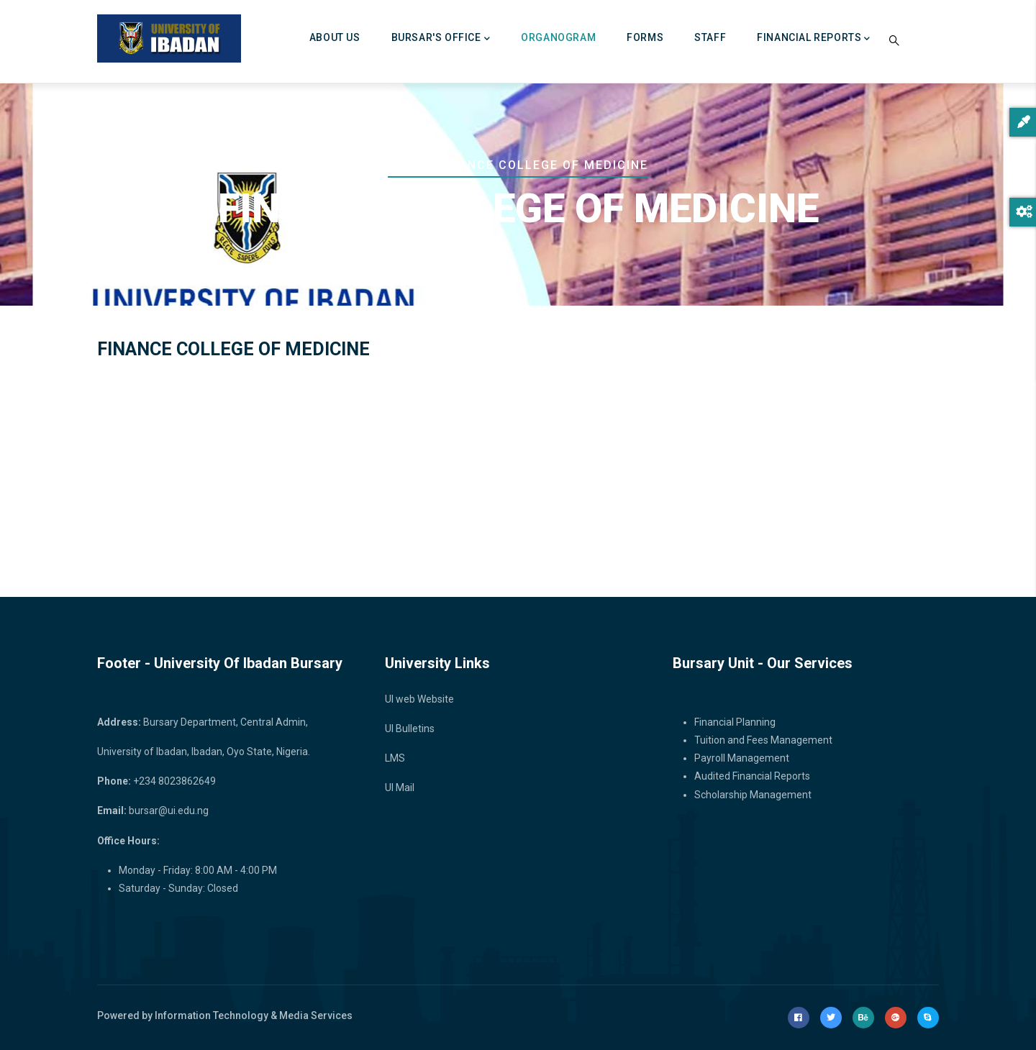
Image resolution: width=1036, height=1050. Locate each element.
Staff (710, 37)
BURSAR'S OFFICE (441, 39)
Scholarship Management (753, 794)
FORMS (645, 37)
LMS (395, 758)
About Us (334, 37)
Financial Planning (735, 722)
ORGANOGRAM (558, 37)
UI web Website (419, 699)
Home (407, 165)
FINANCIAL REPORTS (814, 39)
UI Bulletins (410, 728)
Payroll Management (741, 758)
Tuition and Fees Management (763, 740)
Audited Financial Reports (752, 776)
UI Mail (399, 787)
